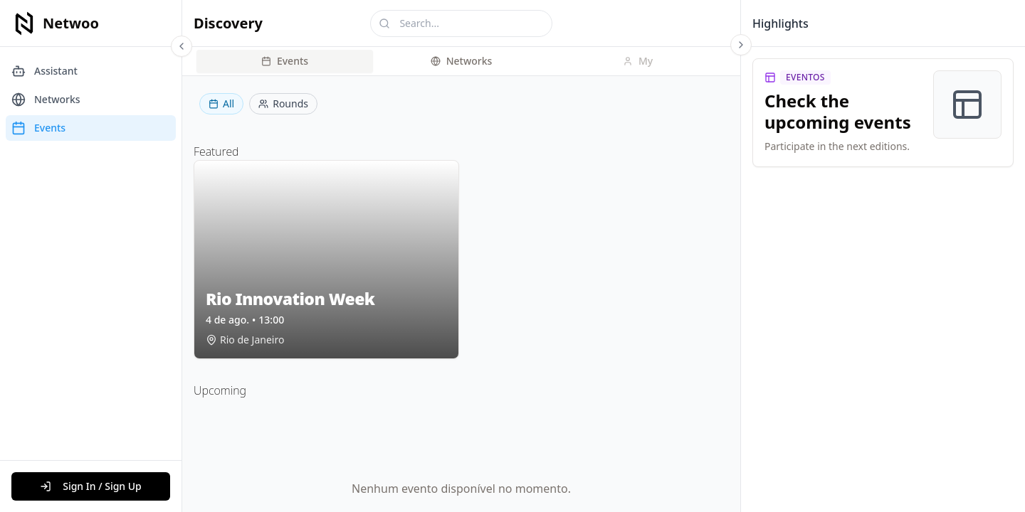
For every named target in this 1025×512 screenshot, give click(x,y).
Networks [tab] (462, 61)
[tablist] (461, 61)
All (221, 103)
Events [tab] (284, 61)
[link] (883, 112)
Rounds (283, 103)
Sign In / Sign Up (91, 486)
